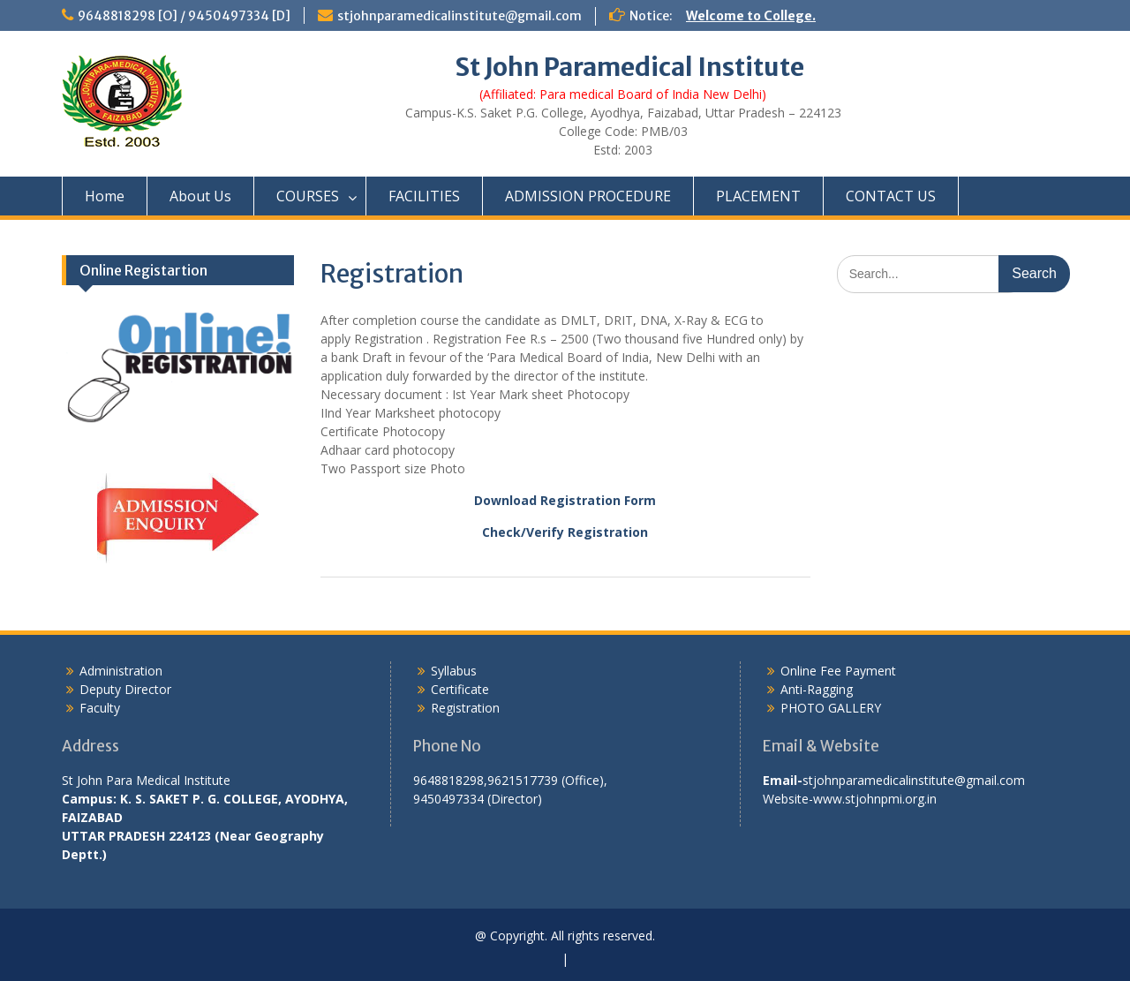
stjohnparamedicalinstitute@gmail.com (459, 16)
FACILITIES (424, 196)
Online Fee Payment (838, 670)
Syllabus (454, 670)
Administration (120, 670)
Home (104, 196)
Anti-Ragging (816, 689)
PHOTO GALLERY (830, 707)
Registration (465, 707)
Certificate (460, 689)
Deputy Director (125, 689)
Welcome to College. (751, 16)
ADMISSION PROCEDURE (588, 196)
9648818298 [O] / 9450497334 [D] (184, 16)
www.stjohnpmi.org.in (875, 798)
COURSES (307, 196)
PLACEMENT (758, 196)
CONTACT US (891, 196)
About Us (200, 196)
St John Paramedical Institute (629, 67)
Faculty (99, 707)
